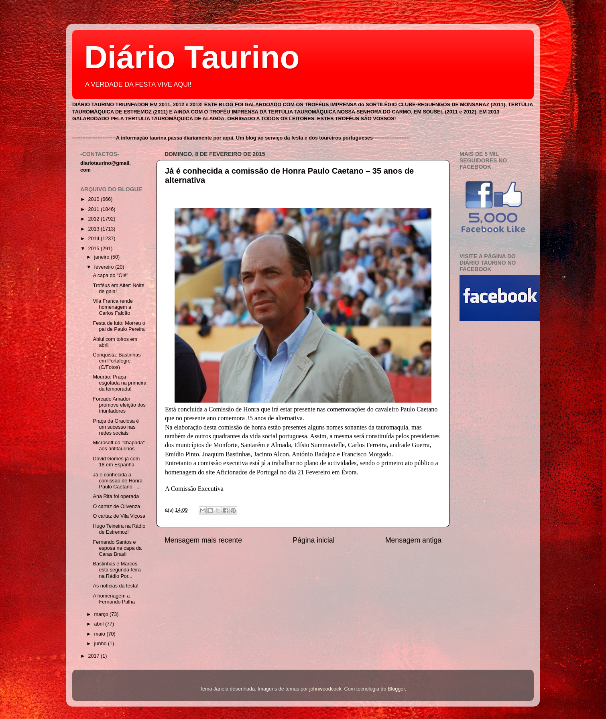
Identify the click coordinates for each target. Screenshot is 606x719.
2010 (94, 199)
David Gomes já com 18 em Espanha (116, 462)
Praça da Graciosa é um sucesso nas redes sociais (116, 427)
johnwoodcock (325, 689)
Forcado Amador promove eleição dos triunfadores (119, 405)
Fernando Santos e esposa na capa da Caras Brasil (117, 548)
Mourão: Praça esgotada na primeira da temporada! (119, 383)
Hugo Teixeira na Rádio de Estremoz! (119, 529)
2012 (94, 219)
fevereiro (105, 267)
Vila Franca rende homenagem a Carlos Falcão (112, 307)
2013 (94, 229)
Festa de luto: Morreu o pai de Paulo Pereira (119, 326)
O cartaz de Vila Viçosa (119, 516)
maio (100, 634)
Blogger (396, 689)
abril (99, 624)
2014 (94, 238)
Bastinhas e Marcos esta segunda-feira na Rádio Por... (116, 570)
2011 (94, 209)
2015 (94, 248)
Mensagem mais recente (203, 540)
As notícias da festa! (115, 586)
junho (101, 643)
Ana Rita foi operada (116, 496)
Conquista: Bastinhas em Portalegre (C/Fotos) (116, 361)
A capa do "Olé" (110, 275)
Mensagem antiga (413, 540)
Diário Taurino (191, 57)
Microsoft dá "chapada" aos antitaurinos (118, 446)
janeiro (102, 257)
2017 (94, 656)
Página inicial (314, 540)
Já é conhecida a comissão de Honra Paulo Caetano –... (117, 481)
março (102, 614)
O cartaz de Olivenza (116, 506)
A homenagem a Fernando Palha (114, 599)
